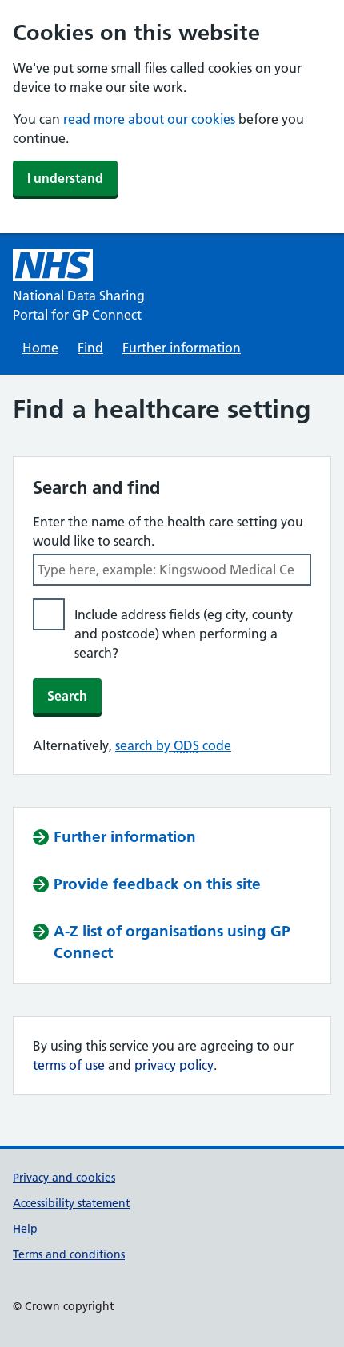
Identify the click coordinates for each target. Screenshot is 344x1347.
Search (67, 696)
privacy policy (174, 1065)
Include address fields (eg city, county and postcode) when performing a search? (183, 633)
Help (25, 1229)
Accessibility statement (71, 1203)
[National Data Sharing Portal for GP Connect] (92, 286)
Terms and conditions (69, 1254)
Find (90, 348)
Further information (181, 348)
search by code (173, 745)
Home (40, 348)
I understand (65, 178)
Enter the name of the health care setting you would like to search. (168, 531)
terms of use (69, 1065)
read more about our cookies (149, 119)
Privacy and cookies (64, 1177)
